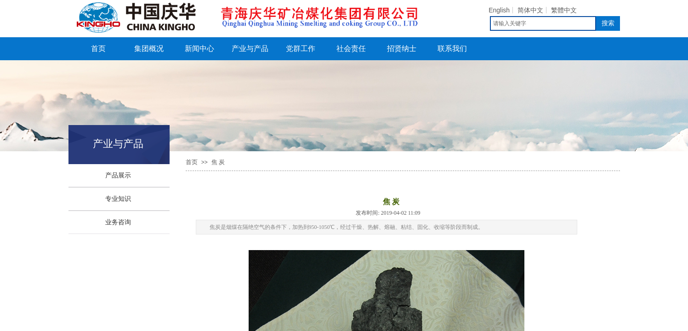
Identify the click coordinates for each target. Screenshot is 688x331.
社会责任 (351, 48)
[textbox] (543, 23)
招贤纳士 (401, 48)
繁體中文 (564, 10)
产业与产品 (250, 48)
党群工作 (300, 48)
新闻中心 (199, 48)
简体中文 (530, 10)
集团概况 (149, 48)
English (499, 10)
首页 (98, 48)
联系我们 (452, 48)
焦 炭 (218, 162)
